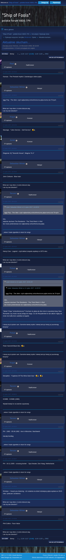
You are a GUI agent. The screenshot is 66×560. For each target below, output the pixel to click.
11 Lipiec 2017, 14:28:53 (10, 95)
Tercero (13, 193)
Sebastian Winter (17, 87)
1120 (41, 54)
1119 (36, 54)
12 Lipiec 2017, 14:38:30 (10, 486)
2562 (46, 54)
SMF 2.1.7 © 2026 (6, 555)
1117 (26, 54)
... (20, 54)
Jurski (12, 140)
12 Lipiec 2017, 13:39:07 (10, 459)
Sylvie (34, 37)
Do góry (5, 538)
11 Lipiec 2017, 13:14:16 (10, 72)
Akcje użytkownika (56, 57)
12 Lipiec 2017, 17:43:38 (10, 518)
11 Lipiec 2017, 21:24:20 (10, 276)
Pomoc (45, 555)
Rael (12, 64)
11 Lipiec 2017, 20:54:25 (10, 246)
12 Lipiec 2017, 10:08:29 (10, 394)
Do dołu (5, 54)
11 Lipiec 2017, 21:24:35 (10, 341)
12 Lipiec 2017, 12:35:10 (10, 426)
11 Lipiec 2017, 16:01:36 (10, 125)
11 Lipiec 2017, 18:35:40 (10, 171)
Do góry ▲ (62, 555)
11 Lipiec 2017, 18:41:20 (10, 201)
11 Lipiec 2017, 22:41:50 (10, 371)
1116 (22, 54)
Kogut (12, 117)
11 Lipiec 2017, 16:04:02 (10, 148)
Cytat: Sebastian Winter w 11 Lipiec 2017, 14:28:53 (22, 207)
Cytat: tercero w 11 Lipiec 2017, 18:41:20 (19, 282)
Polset (12, 268)
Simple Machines (17, 555)
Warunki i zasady (53, 555)
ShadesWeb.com (17, 557)
